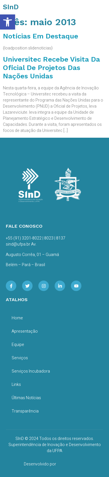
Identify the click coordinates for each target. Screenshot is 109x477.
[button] (7, 22)
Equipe (18, 345)
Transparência (25, 411)
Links (16, 385)
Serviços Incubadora (31, 371)
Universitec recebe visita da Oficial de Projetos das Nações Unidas (51, 67)
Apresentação (25, 331)
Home (17, 318)
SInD (11, 7)
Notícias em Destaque (40, 36)
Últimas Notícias (26, 398)
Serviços (20, 358)
